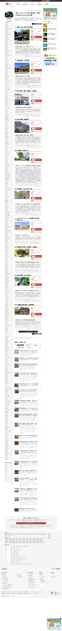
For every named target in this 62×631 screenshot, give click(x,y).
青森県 (14, 546)
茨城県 (24, 473)
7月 (33, 403)
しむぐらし (20, 577)
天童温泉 (6, 92)
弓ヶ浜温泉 (6, 302)
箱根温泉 (6, 168)
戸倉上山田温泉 (7, 211)
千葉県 (14, 550)
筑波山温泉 (6, 155)
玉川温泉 (10, 542)
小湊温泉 (6, 160)
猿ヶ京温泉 (6, 147)
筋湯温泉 (6, 449)
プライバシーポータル (34, 591)
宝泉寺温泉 (6, 453)
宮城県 (20, 546)
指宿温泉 (6, 457)
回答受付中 (28, 345)
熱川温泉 (6, 304)
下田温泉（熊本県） (8, 430)
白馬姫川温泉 (7, 217)
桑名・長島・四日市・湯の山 (23, 368)
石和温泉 (6, 181)
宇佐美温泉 (6, 287)
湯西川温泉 (6, 132)
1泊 (23, 397)
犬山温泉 (6, 317)
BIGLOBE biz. (31, 574)
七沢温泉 (6, 172)
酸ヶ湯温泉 (6, 43)
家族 (5, 468)
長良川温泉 (6, 315)
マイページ (53, 574)
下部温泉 (6, 185)
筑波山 (29, 473)
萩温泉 (6, 398)
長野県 (26, 353)
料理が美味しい (32, 447)
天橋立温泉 (6, 336)
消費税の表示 (9, 591)
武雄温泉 (6, 417)
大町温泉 (6, 198)
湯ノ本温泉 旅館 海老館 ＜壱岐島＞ (27, 90)
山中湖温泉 (6, 187)
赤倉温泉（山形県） (8, 81)
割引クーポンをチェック (36, 39)
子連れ (23, 417)
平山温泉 (6, 440)
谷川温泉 (6, 149)
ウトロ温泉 (6, 32)
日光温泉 (6, 130)
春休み (21, 370)
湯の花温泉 (6, 349)
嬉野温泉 (6, 415)
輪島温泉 (6, 262)
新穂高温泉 (37, 540)
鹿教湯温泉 (6, 200)
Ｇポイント (49, 538)
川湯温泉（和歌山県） (8, 372)
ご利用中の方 (53, 572)
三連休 (31, 493)
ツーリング (31, 484)
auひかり (4, 577)
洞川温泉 (6, 366)
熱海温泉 (6, 268)
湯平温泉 (6, 455)
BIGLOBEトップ (35, 593)
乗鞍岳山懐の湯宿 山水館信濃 (26, 304)
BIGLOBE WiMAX (6, 580)
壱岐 (32, 464)
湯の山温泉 (6, 332)
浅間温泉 (6, 194)
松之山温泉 (6, 245)
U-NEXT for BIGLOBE (6, 587)
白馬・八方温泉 (7, 215)
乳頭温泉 (6, 70)
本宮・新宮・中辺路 (33, 417)
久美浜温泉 (6, 340)
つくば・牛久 (33, 473)
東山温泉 (6, 102)
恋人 (5, 475)
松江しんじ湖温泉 (7, 387)
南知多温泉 (6, 321)
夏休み (21, 379)
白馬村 (32, 444)
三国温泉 (6, 266)
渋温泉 (6, 204)
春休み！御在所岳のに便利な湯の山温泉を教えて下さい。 (30, 145)
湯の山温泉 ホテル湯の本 (24, 275)
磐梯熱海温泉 (7, 115)
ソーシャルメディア (43, 582)
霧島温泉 (6, 459)
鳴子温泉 (6, 58)
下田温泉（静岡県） (11, 540)
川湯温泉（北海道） (8, 34)
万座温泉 (6, 138)
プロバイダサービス (32, 578)
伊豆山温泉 (6, 279)
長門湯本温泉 (7, 396)
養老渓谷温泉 (7, 166)
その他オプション (6, 588)
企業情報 (40, 572)
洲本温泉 (6, 362)
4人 (20, 403)
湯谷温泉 (6, 323)
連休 (34, 493)
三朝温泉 (23, 541)
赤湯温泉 (6, 83)
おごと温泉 (6, 334)
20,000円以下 (33, 420)
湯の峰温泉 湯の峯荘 (23, 60)
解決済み (36, 345)
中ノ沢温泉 (6, 113)
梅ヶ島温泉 (6, 289)
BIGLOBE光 (30, 575)
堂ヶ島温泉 (6, 300)
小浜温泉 (6, 423)
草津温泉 (6, 134)
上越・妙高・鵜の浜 (22, 502)
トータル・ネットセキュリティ (7, 586)
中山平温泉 (6, 66)
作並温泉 (6, 62)
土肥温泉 (6, 298)
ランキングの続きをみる (28, 331)
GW (35, 455)
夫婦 (5, 466)
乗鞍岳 (26, 411)
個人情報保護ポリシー (27, 591)
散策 (26, 405)
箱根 (29, 403)
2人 (5, 481)
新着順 (19, 347)
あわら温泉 (6, 264)
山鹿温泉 (6, 442)
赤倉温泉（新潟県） (8, 230)
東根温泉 (6, 94)
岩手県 (17, 546)
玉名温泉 (6, 432)
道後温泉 (6, 408)
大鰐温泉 (6, 47)
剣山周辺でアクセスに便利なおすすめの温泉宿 (27, 213)
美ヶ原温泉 (6, 196)
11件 (38, 64)
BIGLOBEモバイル (6, 578)
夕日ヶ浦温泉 (7, 347)
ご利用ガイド (50, 536)
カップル (6, 477)
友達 (5, 464)
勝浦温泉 (6, 370)
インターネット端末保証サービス (8, 584)
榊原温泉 (6, 328)
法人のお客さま (30, 572)
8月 (35, 403)
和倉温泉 (6, 251)
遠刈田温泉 (6, 64)
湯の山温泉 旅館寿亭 (23, 119)
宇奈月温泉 (6, 247)
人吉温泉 (6, 436)
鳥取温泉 (6, 381)
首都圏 (23, 403)
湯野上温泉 (6, 117)
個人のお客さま (4, 572)
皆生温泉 (30, 541)
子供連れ (6, 470)
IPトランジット (31, 583)
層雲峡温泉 (6, 36)
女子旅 (24, 379)
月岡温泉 (6, 228)
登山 (23, 370)
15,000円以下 (27, 458)
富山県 (29, 353)
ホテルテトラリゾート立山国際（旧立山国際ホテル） (28, 219)
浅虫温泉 (6, 45)
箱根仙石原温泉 (7, 179)
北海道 (12, 546)
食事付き (21, 397)
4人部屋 (37, 405)
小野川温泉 (6, 87)
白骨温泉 (27, 539)
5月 (33, 455)
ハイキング (27, 379)
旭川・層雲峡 (21, 493)
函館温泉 (6, 41)
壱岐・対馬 (29, 464)
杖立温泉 (6, 434)
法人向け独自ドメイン (32, 587)
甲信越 (21, 353)
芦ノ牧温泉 (6, 104)
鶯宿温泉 (6, 53)
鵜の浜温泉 (6, 236)
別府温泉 (36, 541)
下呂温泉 (6, 306)
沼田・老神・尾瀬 (22, 482)
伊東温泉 (6, 270)
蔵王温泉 (6, 77)
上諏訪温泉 (6, 202)
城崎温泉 (6, 351)
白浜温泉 (6, 368)
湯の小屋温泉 (7, 153)
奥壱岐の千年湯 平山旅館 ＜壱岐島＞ (27, 246)
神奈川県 (26, 403)
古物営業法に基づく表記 (14, 593)
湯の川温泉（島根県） (8, 389)
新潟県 (32, 426)
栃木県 (12, 548)
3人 (25, 376)
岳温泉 (6, 109)
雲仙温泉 (6, 421)
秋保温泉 (6, 60)
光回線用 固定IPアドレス (32, 579)
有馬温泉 (6, 353)
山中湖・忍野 (21, 455)
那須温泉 (6, 128)
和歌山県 (29, 417)
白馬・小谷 (36, 444)
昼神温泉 (6, 219)
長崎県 (25, 464)
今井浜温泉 (6, 285)
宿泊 (22, 511)
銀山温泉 (6, 79)
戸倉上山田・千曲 (35, 376)
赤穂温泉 (6, 355)
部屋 (34, 405)
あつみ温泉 (6, 85)
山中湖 (35, 453)
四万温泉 (13, 539)
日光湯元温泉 (7, 121)
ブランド (41, 575)
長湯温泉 (6, 451)
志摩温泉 (26, 542)
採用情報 (41, 579)
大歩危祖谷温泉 (7, 402)
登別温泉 (6, 24)
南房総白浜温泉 (7, 164)
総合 (30, 347)
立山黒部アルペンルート (34, 353)
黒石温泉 (6, 49)
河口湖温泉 (6, 183)
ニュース (41, 578)
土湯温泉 (6, 111)
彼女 (5, 479)
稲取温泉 (6, 283)
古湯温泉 (6, 419)
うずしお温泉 (7, 357)
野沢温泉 (23, 539)
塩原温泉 (20, 539)
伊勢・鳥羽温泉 (22, 542)
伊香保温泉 (6, 136)
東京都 (17, 550)
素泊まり (23, 405)
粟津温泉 (6, 255)
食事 (31, 429)
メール (53, 575)
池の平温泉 (6, 232)
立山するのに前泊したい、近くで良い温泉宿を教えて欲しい (30, 242)
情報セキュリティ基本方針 (23, 593)
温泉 (20, 405)
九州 (22, 464)
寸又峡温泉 (6, 296)
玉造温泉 (6, 385)
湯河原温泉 (6, 170)
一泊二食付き (35, 484)
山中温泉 (6, 253)
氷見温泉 (6, 249)
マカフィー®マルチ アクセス (32, 586)
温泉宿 (29, 405)
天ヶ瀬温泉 (6, 447)
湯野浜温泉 (6, 100)
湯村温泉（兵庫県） (8, 364)
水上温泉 (6, 151)
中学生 (26, 453)
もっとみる (11, 483)
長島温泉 (6, 330)
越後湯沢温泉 (7, 238)
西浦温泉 (6, 319)
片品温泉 (6, 145)
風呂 (23, 447)
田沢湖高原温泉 (7, 75)
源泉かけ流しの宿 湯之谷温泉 (25, 27)
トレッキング (24, 438)
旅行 (28, 447)
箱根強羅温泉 (7, 177)
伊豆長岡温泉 (7, 281)
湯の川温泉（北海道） (8, 28)
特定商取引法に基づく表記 (6, 593)
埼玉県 (12, 550)
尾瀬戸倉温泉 (7, 143)
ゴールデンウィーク (33, 482)
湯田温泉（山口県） (8, 400)
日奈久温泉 (6, 438)
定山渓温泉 (6, 538)
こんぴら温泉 (7, 404)
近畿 (25, 417)
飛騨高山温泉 (7, 313)
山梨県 (32, 453)
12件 (38, 31)
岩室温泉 (6, 234)
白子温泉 (6, 162)
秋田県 (22, 546)
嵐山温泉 (6, 338)
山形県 (25, 546)
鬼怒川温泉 (6, 119)
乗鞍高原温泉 (7, 213)
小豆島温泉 (6, 406)
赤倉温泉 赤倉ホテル (23, 150)
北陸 (23, 353)
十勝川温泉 (6, 26)
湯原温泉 (6, 391)
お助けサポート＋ (6, 583)
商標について (30, 593)
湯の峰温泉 (6, 374)
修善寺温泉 (6, 272)
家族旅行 (27, 420)
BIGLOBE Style (42, 581)
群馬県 (14, 548)
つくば (26, 473)
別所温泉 (6, 221)
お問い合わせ (4, 591)
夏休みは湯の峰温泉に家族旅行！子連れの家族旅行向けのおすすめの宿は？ (31, 85)
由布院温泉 (34, 542)
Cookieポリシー (41, 591)
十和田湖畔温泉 (7, 51)
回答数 (22, 347)
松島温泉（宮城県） (8, 68)
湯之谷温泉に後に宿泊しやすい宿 (26, 54)
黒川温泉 (6, 425)
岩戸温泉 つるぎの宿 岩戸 (24, 188)
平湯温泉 (34, 540)
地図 (33, 34)
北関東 (21, 473)
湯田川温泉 (6, 98)
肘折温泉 (6, 96)
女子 (22, 376)
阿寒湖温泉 (6, 30)
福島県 (27, 546)
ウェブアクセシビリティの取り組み (17, 591)
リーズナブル (31, 379)
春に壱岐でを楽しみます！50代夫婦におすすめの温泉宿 (29, 114)
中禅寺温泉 (6, 126)
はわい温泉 (6, 383)
